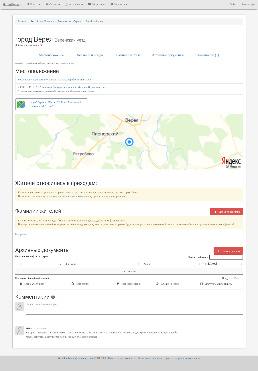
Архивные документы (168, 55)
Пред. (225, 278)
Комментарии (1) (206, 55)
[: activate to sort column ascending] (206, 264)
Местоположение (51, 55)
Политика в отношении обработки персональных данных (169, 358)
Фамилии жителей (129, 55)
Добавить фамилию (226, 211)
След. (237, 278)
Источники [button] (74, 4)
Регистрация (248, 4)
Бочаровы (20, 234)
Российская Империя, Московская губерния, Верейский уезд (72, 87)
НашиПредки (12, 4)
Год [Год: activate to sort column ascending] (20, 264)
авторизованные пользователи (70, 196)
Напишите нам (86, 358)
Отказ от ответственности (122, 358)
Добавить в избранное (28, 45)
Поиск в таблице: (215, 257)
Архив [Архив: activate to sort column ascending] (125, 264)
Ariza (29, 328)
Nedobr (71, 63)
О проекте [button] (119, 4)
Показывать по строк (31, 256)
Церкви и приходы (90, 55)
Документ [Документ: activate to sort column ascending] (62, 264)
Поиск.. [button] (34, 4)
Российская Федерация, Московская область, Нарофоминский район (55, 79)
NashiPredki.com (67, 358)
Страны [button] (53, 4)
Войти (232, 4)
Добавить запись (228, 251)
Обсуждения (96, 4)
